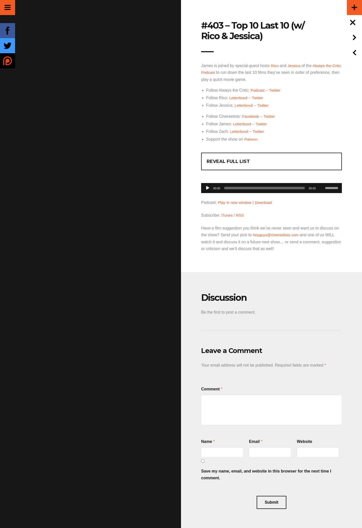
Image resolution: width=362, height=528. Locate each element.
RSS (241, 214)
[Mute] (321, 179)
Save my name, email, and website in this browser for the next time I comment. (266, 473)
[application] (271, 186)
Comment (210, 388)
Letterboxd (238, 97)
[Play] (207, 187)
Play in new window (235, 202)
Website (304, 440)
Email (254, 440)
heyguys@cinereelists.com (277, 234)
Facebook (251, 116)
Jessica (294, 66)
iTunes (227, 214)
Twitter (275, 90)
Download (265, 202)
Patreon (251, 138)
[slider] (264, 187)
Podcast (258, 90)
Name (206, 440)
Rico (275, 66)
